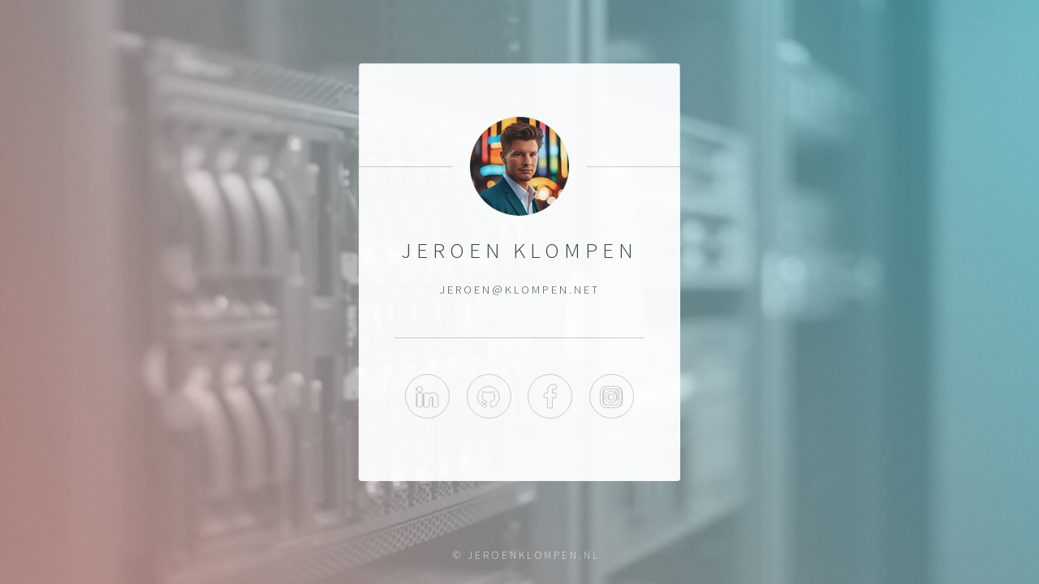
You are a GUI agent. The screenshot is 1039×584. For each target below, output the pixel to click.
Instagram (611, 397)
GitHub (489, 397)
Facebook (550, 397)
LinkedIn (427, 397)
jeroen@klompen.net (519, 289)
